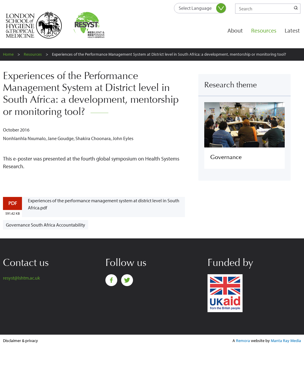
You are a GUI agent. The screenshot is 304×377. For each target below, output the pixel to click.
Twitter (127, 280)
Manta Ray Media (286, 340)
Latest (292, 30)
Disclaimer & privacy (20, 340)
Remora (243, 340)
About (235, 30)
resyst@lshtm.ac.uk (21, 278)
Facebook (111, 280)
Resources (263, 30)
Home (8, 54)
